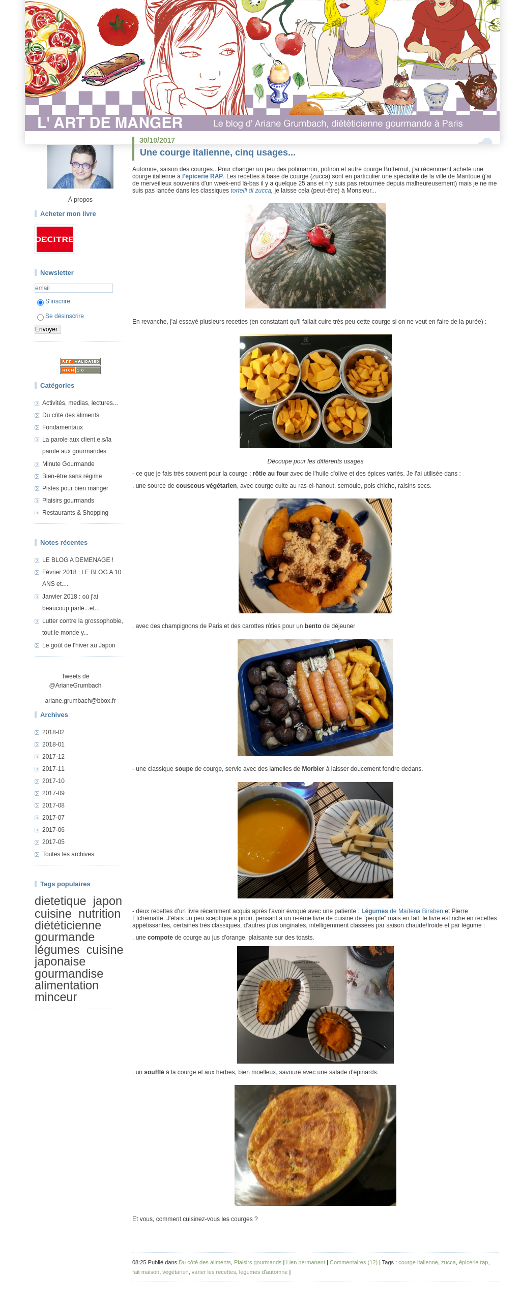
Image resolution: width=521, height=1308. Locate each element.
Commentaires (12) (354, 1262)
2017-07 (53, 817)
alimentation (67, 985)
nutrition (99, 913)
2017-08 (53, 805)
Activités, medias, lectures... (80, 403)
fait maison (145, 1272)
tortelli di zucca (250, 190)
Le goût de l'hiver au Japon (78, 645)
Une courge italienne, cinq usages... (218, 152)
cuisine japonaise (79, 955)
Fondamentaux (62, 427)
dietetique (60, 901)
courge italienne (418, 1262)
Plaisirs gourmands (68, 500)
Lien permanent (305, 1262)
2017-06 (53, 829)
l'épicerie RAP (202, 176)
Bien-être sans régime (72, 476)
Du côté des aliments (70, 415)
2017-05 (53, 842)
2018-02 (53, 732)
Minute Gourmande (68, 464)
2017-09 (53, 793)
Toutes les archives (68, 854)
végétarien (175, 1272)
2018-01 (53, 744)
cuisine (53, 913)
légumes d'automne (263, 1272)
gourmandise (69, 973)
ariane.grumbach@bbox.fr (80, 700)
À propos (80, 199)
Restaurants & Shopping (75, 512)
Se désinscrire (60, 316)
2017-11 (53, 768)
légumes (57, 949)
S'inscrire (53, 301)
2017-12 (53, 756)
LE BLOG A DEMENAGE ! (77, 560)
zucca (448, 1262)
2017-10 (53, 781)
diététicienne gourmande (68, 931)
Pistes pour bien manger (75, 488)
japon (107, 901)
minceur (56, 997)
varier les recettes (214, 1272)
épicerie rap (473, 1262)
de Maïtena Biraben (402, 911)
